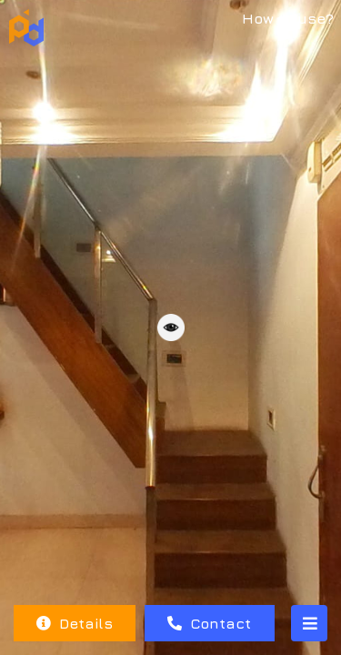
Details (74, 623)
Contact (209, 623)
